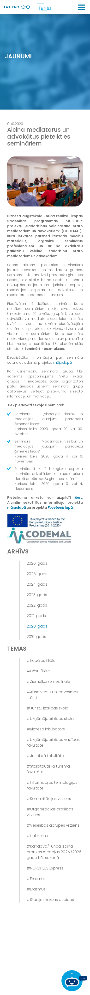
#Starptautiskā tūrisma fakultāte (48, 769)
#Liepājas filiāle (41, 660)
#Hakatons (37, 836)
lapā (60, 507)
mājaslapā (62, 362)
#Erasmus (36, 878)
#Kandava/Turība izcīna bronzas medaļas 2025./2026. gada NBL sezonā (54, 852)
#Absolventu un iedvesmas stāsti (52, 694)
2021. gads (36, 615)
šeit (78, 497)
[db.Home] (44, 7)
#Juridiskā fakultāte (45, 756)
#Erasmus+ (37, 889)
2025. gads (37, 574)
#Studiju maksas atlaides (50, 899)
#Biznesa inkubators (46, 729)
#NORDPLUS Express (45, 868)
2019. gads (36, 636)
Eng (15, 7)
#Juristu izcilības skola (47, 708)
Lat (7, 7)
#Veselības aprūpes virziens (53, 825)
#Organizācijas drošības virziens (50, 812)
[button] (81, 7)
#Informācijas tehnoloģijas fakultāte (52, 785)
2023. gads (37, 595)
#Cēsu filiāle (38, 671)
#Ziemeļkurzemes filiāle (48, 681)
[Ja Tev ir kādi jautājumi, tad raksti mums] (74, 980)
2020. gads (37, 626)
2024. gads (37, 584)
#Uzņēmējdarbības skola (50, 718)
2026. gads (37, 563)
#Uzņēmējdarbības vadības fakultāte (53, 742)
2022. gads (37, 605)
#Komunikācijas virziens (49, 798)
